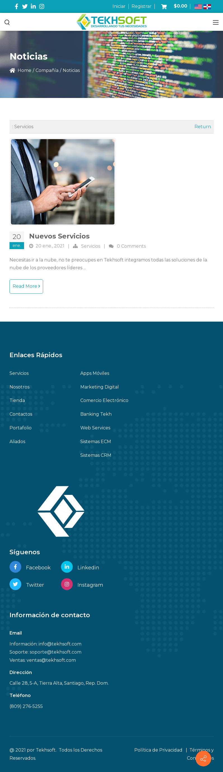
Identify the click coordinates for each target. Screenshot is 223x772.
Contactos (21, 414)
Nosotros (19, 387)
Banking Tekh (96, 414)
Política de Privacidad (158, 750)
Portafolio (21, 428)
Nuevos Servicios (59, 236)
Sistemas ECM (95, 441)
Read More (26, 286)
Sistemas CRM (95, 455)
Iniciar (119, 6)
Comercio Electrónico (104, 400)
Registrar (142, 6)
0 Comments (131, 246)
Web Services (95, 428)
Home (21, 70)
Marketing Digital (99, 387)
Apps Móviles (94, 373)
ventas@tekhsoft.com (51, 660)
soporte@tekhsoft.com (55, 652)
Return (202, 126)
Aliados (17, 441)
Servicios (90, 246)
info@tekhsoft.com (60, 644)
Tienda (17, 400)
